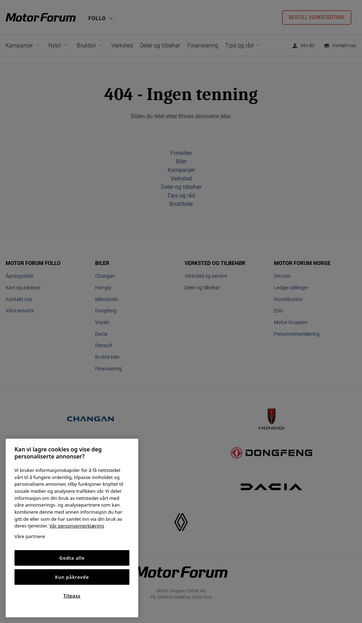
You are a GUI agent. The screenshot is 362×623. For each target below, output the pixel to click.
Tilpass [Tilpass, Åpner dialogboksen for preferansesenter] (71, 596)
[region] (72, 528)
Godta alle (72, 558)
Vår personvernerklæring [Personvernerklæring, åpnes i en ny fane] (76, 526)
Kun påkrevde (72, 577)
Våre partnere (29, 536)
